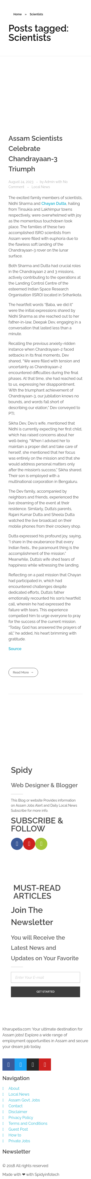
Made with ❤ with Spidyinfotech (30, 1174)
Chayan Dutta (53, 203)
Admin (49, 182)
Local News (41, 187)
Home (17, 14)
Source (14, 648)
